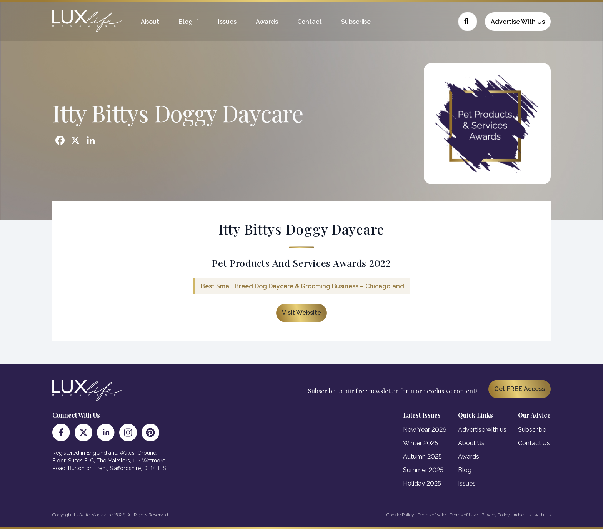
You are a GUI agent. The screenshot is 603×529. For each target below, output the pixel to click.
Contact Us (534, 443)
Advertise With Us (518, 21)
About (150, 21)
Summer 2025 (423, 470)
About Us (471, 443)
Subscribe (356, 21)
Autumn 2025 (422, 456)
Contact (309, 21)
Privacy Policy (495, 514)
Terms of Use (464, 514)
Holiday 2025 (422, 483)
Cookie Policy (400, 514)
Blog (185, 21)
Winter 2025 (420, 443)
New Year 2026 (424, 429)
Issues (227, 21)
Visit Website (301, 312)
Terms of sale (432, 514)
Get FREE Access (519, 389)
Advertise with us (482, 429)
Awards (267, 21)
